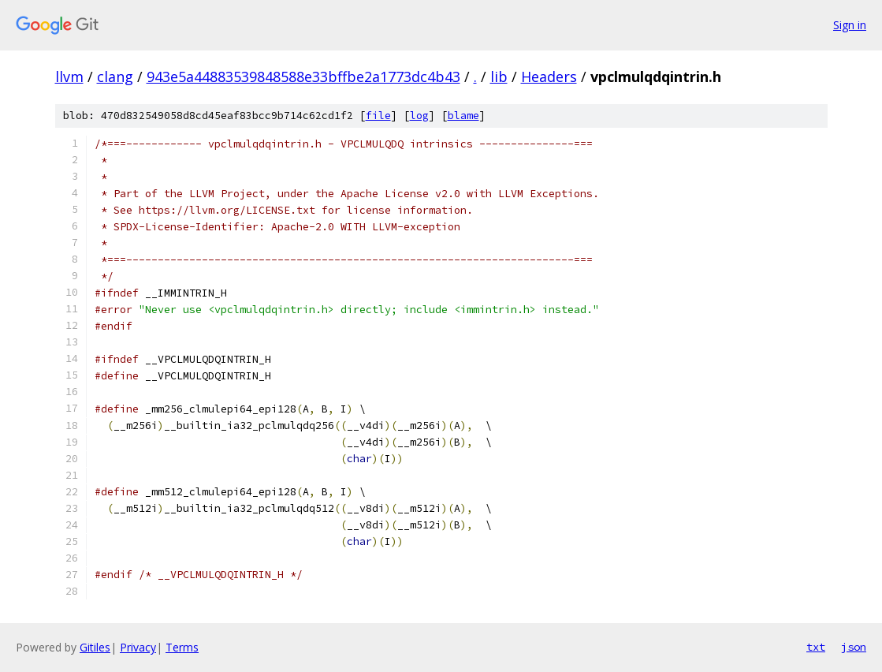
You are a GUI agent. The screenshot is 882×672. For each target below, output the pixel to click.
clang (115, 76)
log (419, 115)
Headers (549, 76)
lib (499, 76)
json (853, 647)
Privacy (138, 647)
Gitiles (95, 647)
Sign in (849, 24)
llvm (69, 76)
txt (815, 647)
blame (463, 115)
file (378, 115)
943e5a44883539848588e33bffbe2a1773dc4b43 (303, 76)
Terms (182, 647)
